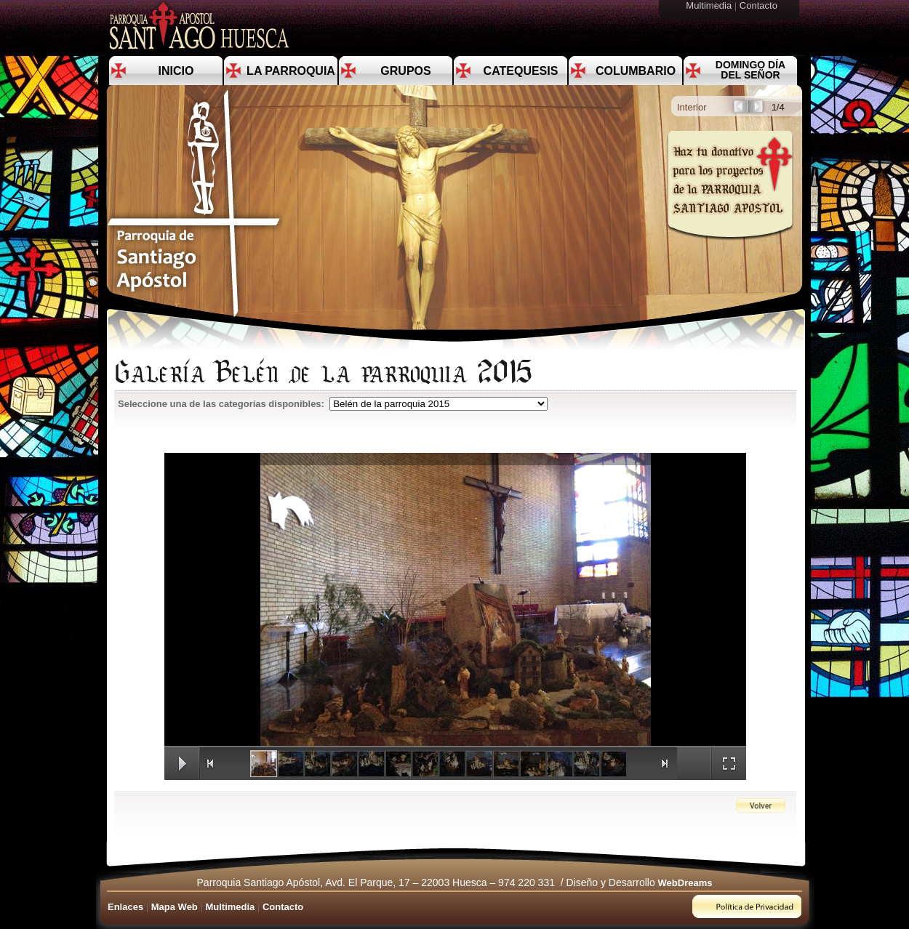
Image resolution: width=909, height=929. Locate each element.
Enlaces (125, 906)
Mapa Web (174, 906)
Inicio (176, 71)
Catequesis (521, 71)
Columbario (636, 71)
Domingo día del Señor (750, 70)
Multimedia (710, 5)
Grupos (405, 71)
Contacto (760, 5)
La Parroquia (291, 71)
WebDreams (685, 882)
